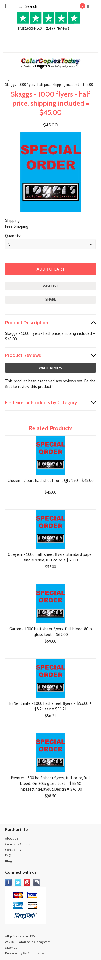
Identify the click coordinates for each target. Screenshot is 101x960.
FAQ (8, 855)
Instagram (36, 882)
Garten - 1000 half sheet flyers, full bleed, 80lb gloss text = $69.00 (50, 631)
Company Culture (18, 844)
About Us (11, 838)
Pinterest (27, 882)
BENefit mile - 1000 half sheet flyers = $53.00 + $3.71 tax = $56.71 (50, 706)
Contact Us (13, 850)
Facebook (8, 882)
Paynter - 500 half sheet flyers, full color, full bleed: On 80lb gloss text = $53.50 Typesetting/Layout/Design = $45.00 (50, 783)
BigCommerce (33, 953)
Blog (8, 861)
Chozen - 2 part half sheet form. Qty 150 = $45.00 (50, 480)
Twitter (18, 882)
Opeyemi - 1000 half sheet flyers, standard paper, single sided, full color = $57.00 (50, 557)
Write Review (50, 368)
